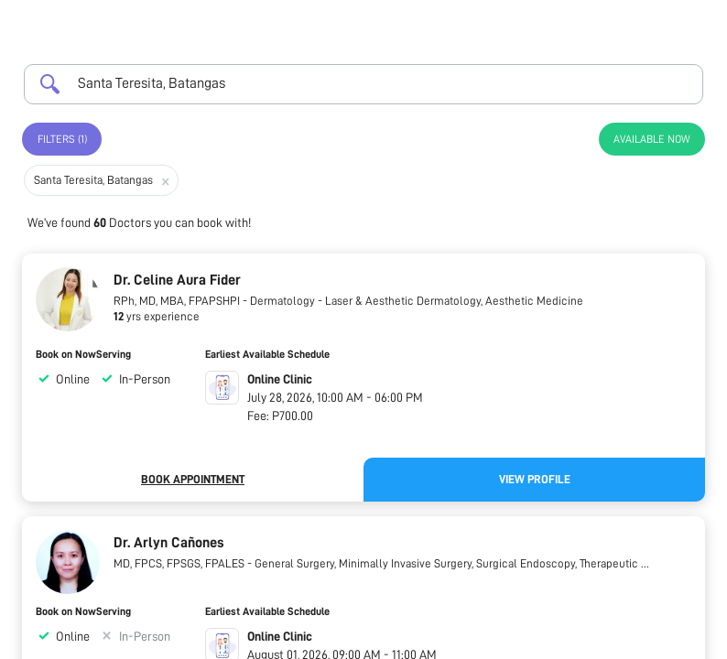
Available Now (651, 139)
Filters (62, 139)
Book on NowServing (83, 354)
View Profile (534, 479)
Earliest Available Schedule (267, 354)
